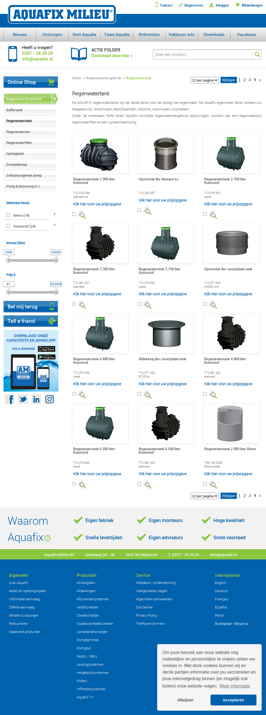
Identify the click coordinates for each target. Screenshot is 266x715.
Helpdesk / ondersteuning (155, 582)
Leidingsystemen (90, 664)
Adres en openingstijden (27, 590)
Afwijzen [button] (185, 700)
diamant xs (80, 197)
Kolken (82, 680)
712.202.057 (147, 193)
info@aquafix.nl (223, 554)
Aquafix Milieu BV (59, 554)
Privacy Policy (146, 615)
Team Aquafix (117, 34)
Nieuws (20, 34)
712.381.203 (147, 463)
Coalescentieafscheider (95, 623)
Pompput (84, 648)
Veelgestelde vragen (151, 590)
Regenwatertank (19, 120)
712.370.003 (81, 373)
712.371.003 (212, 283)
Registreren (193, 5)
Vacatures (246, 34)
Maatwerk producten (25, 631)
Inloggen (222, 5)
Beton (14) (21, 215)
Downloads (214, 34)
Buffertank (14, 109)
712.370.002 (147, 283)
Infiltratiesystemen (91, 688)
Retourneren (18, 623)
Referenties (149, 34)
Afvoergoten (86, 582)
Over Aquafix (85, 34)
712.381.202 (212, 373)
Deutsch (221, 590)
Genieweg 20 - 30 (100, 554)
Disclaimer (144, 607)
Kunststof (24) (24, 226)
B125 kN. (145, 376)
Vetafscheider (87, 607)
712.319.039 (81, 193)
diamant (78, 287)
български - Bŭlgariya (231, 623)
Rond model (212, 466)
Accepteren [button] (233, 700)
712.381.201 (81, 283)
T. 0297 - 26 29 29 (183, 554)
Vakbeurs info (182, 34)
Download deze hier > (112, 56)
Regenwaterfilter (19, 142)
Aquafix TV (85, 697)
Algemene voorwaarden (154, 598)
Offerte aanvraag (22, 607)
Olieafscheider (88, 615)
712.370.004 (81, 463)
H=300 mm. (212, 287)
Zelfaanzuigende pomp (24, 175)
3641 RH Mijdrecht (141, 554)
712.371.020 (147, 373)
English (220, 582)
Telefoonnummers (150, 623)
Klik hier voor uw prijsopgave (97, 204)
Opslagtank (15, 153)
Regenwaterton (18, 131)
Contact (166, 5)
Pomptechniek (88, 639)
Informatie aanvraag (24, 598)
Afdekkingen (86, 590)
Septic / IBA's (87, 656)
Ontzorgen (52, 34)
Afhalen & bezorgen (24, 615)
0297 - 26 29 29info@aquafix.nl (37, 56)
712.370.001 (212, 193)
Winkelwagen (252, 5)
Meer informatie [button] (235, 686)
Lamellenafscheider (92, 631)
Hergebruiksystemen (93, 672)
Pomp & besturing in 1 (23, 186)
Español (221, 607)
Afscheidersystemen (93, 598)
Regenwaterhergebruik (24, 98)
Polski (219, 615)
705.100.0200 (213, 463)
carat (207, 197)
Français (221, 598)
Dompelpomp (16, 164)
